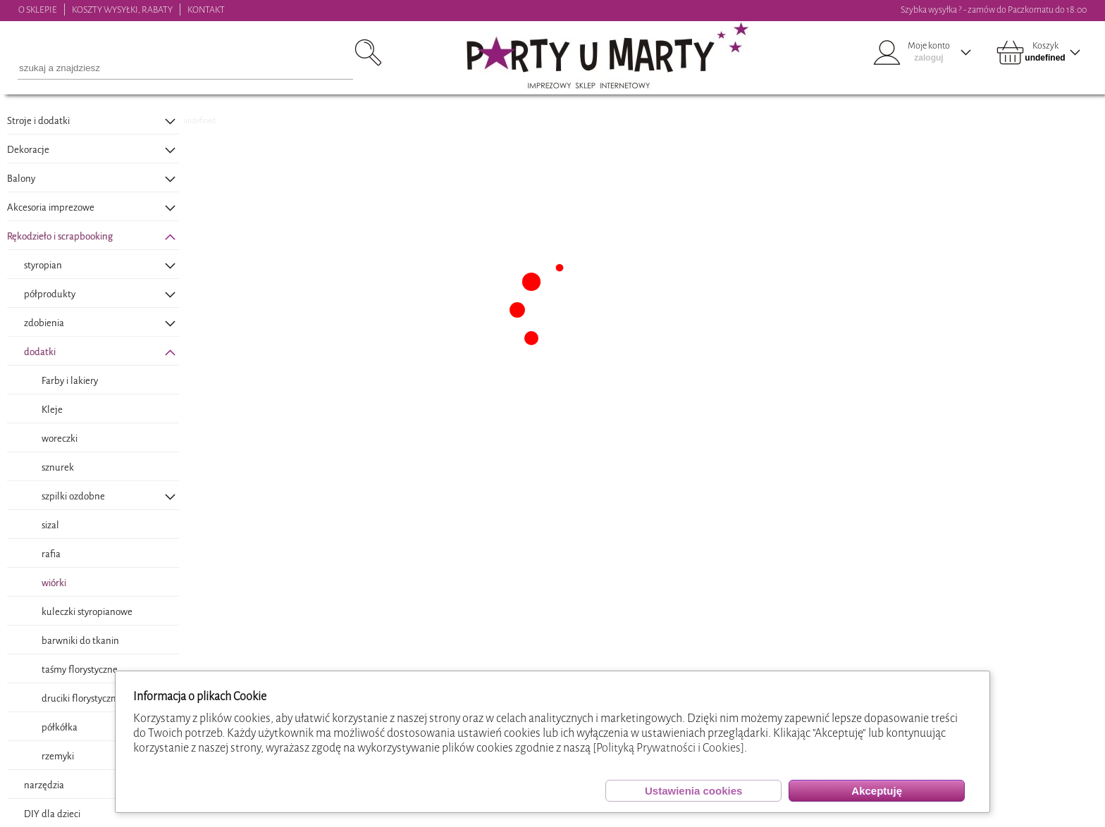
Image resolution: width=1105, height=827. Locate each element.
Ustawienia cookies (693, 791)
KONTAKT (206, 9)
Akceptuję (876, 791)
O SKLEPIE (37, 9)
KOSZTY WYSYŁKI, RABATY (122, 9)
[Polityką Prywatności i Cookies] (668, 747)
